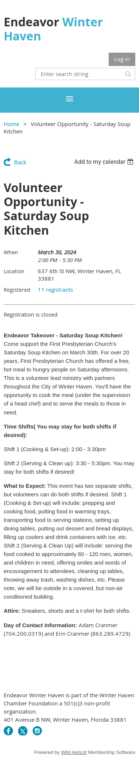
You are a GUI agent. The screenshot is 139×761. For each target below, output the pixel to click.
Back (20, 162)
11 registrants (55, 289)
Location (14, 271)
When (11, 252)
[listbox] (104, 161)
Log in (122, 59)
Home (11, 124)
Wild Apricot (74, 752)
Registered (17, 289)
